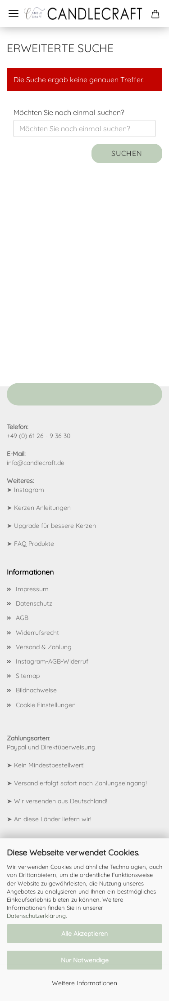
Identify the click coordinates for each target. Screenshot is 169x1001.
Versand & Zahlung (44, 647)
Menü (13, 13)
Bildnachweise (36, 690)
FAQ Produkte (34, 544)
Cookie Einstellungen (46, 705)
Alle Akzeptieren (84, 934)
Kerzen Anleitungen (42, 508)
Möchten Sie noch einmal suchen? (69, 112)
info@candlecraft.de (35, 463)
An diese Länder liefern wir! (52, 819)
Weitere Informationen (84, 983)
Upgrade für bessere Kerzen (55, 526)
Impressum (32, 589)
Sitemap (28, 676)
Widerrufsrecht (37, 633)
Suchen (126, 153)
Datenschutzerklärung (36, 915)
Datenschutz (34, 603)
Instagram (29, 490)
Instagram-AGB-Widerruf (52, 661)
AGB (22, 618)
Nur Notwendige (85, 960)
